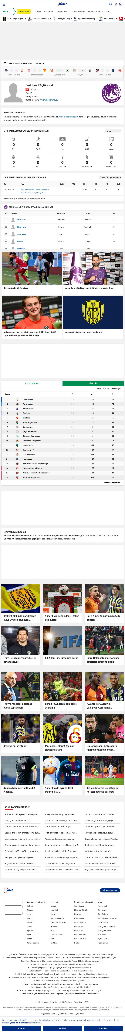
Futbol (38, 11)
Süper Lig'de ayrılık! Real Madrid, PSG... (59, 789)
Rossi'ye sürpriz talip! (15, 746)
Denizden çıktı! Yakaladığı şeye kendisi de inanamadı (99, 820)
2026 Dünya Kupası (13, 18)
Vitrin (53, 914)
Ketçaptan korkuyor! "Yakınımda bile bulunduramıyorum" (61, 869)
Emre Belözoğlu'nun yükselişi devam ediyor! (19, 659)
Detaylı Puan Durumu (112, 483)
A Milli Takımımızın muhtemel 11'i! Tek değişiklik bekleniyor (91, 957)
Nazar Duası (103, 943)
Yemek (29, 914)
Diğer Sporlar (63, 11)
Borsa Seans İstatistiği (83, 902)
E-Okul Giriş (103, 922)
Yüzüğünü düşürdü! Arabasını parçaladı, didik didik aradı (58, 838)
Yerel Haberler (33, 943)
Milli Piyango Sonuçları (107, 918)
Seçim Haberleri (57, 918)
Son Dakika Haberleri (36, 902)
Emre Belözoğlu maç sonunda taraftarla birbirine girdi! (103, 659)
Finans (30, 910)
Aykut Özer (21, 249)
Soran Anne (102, 910)
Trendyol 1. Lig (61, 18)
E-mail (53, 930)
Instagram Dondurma (107, 926)
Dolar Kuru (78, 926)
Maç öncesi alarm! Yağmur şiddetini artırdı (59, 747)
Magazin (30, 922)
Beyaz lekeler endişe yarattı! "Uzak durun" (100, 838)
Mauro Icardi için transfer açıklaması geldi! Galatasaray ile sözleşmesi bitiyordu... (61, 964)
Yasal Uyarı (78, 1002)
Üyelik (54, 1002)
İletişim (38, 1002)
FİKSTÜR (93, 383)
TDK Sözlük (102, 934)
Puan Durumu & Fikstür (99, 11)
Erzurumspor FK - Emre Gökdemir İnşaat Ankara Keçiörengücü (35, 191)
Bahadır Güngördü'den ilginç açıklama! (60, 705)
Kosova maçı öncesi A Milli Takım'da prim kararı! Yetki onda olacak (33, 957)
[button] (4, 5)
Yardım (46, 1002)
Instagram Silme (104, 930)
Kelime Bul (102, 906)
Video (29, 938)
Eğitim (30, 930)
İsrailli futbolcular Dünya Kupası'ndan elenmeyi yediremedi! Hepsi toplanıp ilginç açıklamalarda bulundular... (61, 974)
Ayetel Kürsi (103, 938)
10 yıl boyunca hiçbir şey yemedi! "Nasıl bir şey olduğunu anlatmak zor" (62, 863)
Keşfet (76, 943)
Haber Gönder (110, 890)
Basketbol (49, 11)
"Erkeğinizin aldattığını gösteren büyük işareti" (60, 814)
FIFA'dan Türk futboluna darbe (61, 658)
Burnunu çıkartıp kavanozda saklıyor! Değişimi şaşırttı (22, 845)
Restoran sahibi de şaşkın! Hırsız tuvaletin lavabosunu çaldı (100, 863)
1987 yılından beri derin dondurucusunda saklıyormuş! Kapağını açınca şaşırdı (19, 820)
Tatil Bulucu (103, 914)
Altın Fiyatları (80, 922)
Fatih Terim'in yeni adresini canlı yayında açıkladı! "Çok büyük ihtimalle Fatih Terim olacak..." (61, 993)
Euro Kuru (78, 930)
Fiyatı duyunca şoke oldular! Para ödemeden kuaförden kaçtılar (60, 832)
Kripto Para (79, 918)
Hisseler (77, 914)
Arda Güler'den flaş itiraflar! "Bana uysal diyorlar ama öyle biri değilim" (61, 987)
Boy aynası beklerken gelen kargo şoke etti (100, 869)
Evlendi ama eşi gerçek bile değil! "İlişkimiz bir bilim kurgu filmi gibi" (21, 869)
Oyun (100, 902)
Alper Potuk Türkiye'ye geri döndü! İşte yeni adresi (89, 288)
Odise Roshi (21, 220)
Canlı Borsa (79, 906)
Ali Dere (20, 241)
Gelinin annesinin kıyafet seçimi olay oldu (22, 832)
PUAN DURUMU (32, 383)
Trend (29, 926)
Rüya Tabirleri (80, 934)
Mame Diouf (21, 234)
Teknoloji (54, 902)
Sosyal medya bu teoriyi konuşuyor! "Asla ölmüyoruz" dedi (61, 845)
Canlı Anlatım (79, 11)
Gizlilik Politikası (65, 1002)
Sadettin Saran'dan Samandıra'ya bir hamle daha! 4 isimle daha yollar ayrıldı (61, 971)
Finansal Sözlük (80, 910)
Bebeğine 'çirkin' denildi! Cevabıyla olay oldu (60, 851)
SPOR (6, 11)
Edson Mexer (22, 227)
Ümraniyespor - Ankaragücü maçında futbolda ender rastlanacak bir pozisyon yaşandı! (102, 748)
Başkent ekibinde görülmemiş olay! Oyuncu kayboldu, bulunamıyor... (19, 618)
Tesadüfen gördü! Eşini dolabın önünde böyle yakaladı (99, 826)
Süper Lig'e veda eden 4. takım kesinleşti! (62, 617)
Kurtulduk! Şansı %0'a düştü (58, 826)
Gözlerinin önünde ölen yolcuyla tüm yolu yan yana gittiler (62, 857)
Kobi (53, 938)
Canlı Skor (24, 12)
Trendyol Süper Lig (38, 18)
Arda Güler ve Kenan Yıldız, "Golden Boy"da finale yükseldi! (61, 980)
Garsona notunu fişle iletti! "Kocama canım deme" (21, 826)
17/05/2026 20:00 (14, 75)
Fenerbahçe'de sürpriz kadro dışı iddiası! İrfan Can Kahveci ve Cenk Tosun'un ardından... (61, 984)
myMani (54, 943)
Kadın (29, 918)
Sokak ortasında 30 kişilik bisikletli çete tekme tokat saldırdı (61, 820)
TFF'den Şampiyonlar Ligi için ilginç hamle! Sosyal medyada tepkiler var (61, 967)
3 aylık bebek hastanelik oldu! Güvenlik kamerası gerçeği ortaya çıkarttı (100, 832)
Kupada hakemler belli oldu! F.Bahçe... (19, 789)
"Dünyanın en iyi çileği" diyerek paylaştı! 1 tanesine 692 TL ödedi (20, 857)
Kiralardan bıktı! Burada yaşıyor (99, 845)
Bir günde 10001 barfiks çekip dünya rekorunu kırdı (22, 851)
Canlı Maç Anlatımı (58, 922)
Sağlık (53, 906)
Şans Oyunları (56, 934)
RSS (86, 1002)
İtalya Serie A (107, 18)
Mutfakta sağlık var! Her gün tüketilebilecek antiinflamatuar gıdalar (102, 851)
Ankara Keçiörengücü (49, 100)
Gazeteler (55, 926)
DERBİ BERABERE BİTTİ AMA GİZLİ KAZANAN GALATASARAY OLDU (101, 857)
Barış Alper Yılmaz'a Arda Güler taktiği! (104, 617)
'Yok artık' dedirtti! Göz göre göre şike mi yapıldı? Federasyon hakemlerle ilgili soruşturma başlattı (60, 990)
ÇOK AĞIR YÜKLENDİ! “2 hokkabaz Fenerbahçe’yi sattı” (32, 954)
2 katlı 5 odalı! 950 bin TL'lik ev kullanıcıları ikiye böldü (99, 814)
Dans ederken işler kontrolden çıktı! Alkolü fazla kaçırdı (21, 838)
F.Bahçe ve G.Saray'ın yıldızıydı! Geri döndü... (100, 705)
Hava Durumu (80, 938)
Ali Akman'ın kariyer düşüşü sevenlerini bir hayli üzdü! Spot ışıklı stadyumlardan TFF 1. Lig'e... (30, 334)
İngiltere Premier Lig (84, 18)
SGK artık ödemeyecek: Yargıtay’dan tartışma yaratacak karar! (21, 814)
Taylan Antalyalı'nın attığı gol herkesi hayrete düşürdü (103, 789)
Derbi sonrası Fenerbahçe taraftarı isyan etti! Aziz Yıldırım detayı (86, 954)
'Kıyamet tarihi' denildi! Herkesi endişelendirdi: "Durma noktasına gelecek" (20, 863)
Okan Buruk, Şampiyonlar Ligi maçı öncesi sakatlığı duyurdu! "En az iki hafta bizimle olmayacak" (61, 961)
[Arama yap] (111, 4)
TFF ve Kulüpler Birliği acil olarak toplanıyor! (18, 705)
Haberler (30, 906)
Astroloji (54, 910)
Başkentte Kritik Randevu (16, 288)
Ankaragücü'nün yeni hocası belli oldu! (83, 332)
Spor (29, 934)
